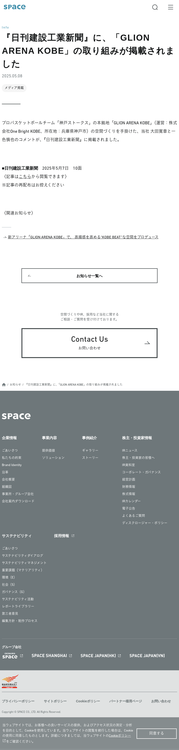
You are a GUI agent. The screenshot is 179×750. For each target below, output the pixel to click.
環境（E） (9, 579)
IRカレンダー (131, 503)
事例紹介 (89, 440)
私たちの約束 (11, 460)
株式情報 (128, 496)
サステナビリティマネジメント (24, 565)
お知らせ (15, 386)
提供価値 (48, 453)
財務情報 (128, 489)
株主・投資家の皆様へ (138, 460)
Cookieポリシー (88, 703)
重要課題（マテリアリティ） (23, 572)
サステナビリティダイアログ (22, 558)
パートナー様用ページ (125, 703)
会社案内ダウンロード (18, 503)
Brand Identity (12, 467)
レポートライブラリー (18, 608)
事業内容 (49, 440)
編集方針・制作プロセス (20, 623)
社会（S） (9, 587)
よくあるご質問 (133, 518)
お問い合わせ (161, 703)
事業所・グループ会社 (18, 496)
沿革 (5, 474)
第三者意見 (10, 616)
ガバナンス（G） (14, 594)
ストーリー (90, 460)
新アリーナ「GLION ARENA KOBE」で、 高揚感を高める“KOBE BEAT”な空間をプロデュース (83, 237)
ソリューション (53, 460)
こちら (25, 177)
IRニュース (130, 453)
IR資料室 (128, 467)
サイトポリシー (55, 703)
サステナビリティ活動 (18, 601)
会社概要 (8, 482)
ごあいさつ (10, 453)
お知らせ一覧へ (89, 277)
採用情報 (61, 538)
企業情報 (9, 440)
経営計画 (128, 482)
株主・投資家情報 (137, 440)
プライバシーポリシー (18, 703)
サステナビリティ (17, 538)
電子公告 (128, 511)
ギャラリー (90, 453)
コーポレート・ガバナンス (141, 474)
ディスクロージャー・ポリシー (144, 525)
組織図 (7, 489)
